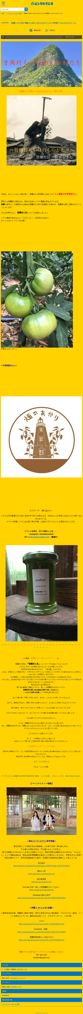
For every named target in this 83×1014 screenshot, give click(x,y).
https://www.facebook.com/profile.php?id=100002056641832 (41, 898)
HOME (3, 13)
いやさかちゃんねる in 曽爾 (14, 13)
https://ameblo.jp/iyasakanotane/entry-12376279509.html (41, 940)
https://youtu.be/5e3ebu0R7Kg (41, 890)
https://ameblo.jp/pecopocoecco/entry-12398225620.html (41, 924)
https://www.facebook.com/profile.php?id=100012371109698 (41, 932)
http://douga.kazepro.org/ (41, 882)
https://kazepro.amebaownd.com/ (41, 874)
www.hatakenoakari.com (38, 537)
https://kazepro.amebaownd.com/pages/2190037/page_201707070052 (41, 866)
